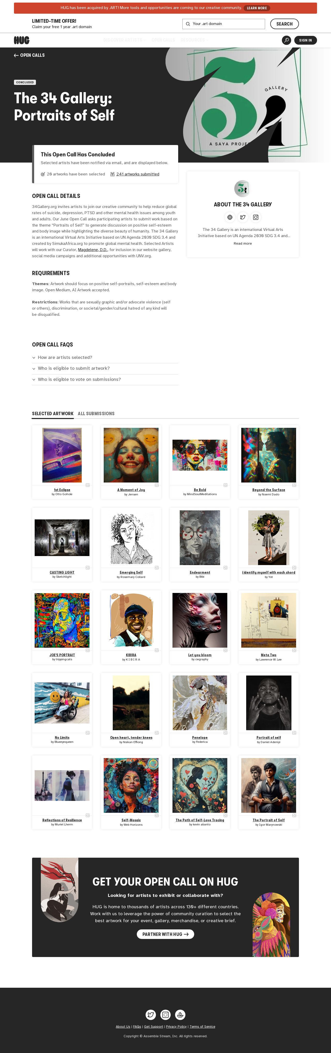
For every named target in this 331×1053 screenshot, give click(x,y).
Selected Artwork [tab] (52, 413)
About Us (123, 1026)
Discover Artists (124, 40)
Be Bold (200, 490)
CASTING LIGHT (62, 572)
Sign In (305, 40)
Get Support (153, 1026)
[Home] (21, 40)
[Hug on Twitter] (151, 1015)
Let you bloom (200, 655)
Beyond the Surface (268, 490)
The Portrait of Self (269, 820)
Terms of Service (202, 1026)
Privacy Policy (176, 1026)
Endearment (200, 572)
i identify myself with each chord (268, 572)
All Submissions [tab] (96, 413)
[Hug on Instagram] (165, 1015)
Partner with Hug (165, 934)
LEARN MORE (257, 8)
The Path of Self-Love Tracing (200, 820)
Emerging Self (130, 572)
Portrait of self (269, 737)
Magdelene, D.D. (92, 250)
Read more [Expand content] (243, 244)
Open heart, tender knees (131, 737)
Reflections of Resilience (62, 820)
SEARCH (284, 24)
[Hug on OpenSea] (180, 1015)
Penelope (200, 737)
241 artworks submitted (137, 174)
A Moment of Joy (131, 490)
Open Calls (163, 40)
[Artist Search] (286, 40)
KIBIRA (131, 655)
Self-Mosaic (131, 820)
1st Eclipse (62, 490)
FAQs (137, 1026)
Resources (194, 40)
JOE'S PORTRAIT (62, 655)
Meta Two (268, 655)
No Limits (62, 737)
